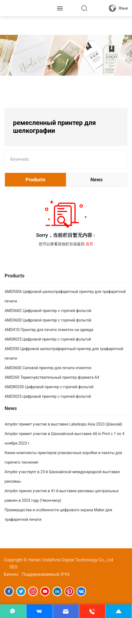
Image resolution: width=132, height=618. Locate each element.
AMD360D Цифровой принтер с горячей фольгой (48, 320)
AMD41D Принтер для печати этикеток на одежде (49, 330)
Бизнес (11, 574)
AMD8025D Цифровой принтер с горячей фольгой (49, 387)
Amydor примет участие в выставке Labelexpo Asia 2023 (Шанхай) (63, 424)
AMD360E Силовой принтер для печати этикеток (48, 368)
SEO (14, 567)
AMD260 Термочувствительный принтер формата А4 (52, 377)
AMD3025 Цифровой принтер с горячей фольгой (48, 396)
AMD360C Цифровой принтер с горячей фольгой (48, 310)
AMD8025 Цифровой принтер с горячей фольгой (48, 339)
